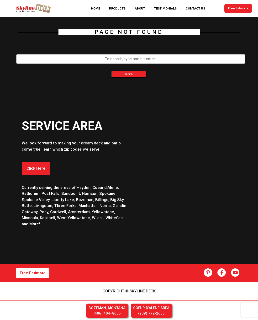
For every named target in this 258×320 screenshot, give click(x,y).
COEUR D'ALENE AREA (151, 311)
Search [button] (129, 74)
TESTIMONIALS (165, 8)
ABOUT (140, 8)
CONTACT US (195, 8)
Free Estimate (238, 8)
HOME (95, 8)
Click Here (35, 168)
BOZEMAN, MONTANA (107, 311)
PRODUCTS (117, 8)
